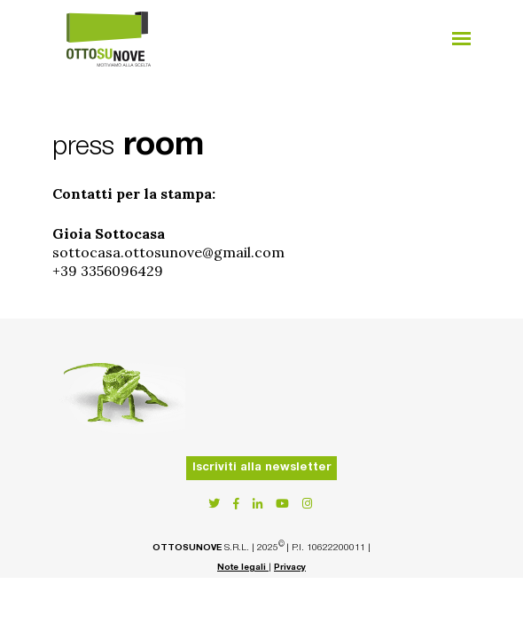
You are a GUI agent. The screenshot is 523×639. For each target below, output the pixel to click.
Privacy (290, 568)
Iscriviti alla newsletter (262, 468)
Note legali (243, 568)
